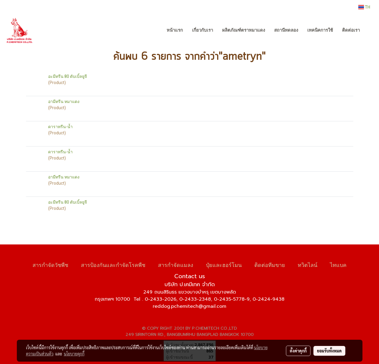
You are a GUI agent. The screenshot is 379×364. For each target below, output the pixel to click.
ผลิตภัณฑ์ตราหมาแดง (243, 30)
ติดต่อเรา (351, 30)
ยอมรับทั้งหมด (329, 350)
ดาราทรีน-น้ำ (60, 126)
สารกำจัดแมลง (175, 264)
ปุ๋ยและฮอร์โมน (224, 264)
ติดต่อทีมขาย (269, 264)
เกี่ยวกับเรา (202, 30)
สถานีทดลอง (286, 30)
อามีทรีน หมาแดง (63, 101)
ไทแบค (338, 264)
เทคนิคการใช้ (320, 30)
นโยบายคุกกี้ (74, 353)
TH (364, 7)
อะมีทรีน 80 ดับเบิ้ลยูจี (67, 76)
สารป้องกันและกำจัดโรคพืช (113, 264)
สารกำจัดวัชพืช (50, 264)
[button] (369, 30)
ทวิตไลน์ (307, 264)
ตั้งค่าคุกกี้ (298, 350)
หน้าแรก (175, 30)
